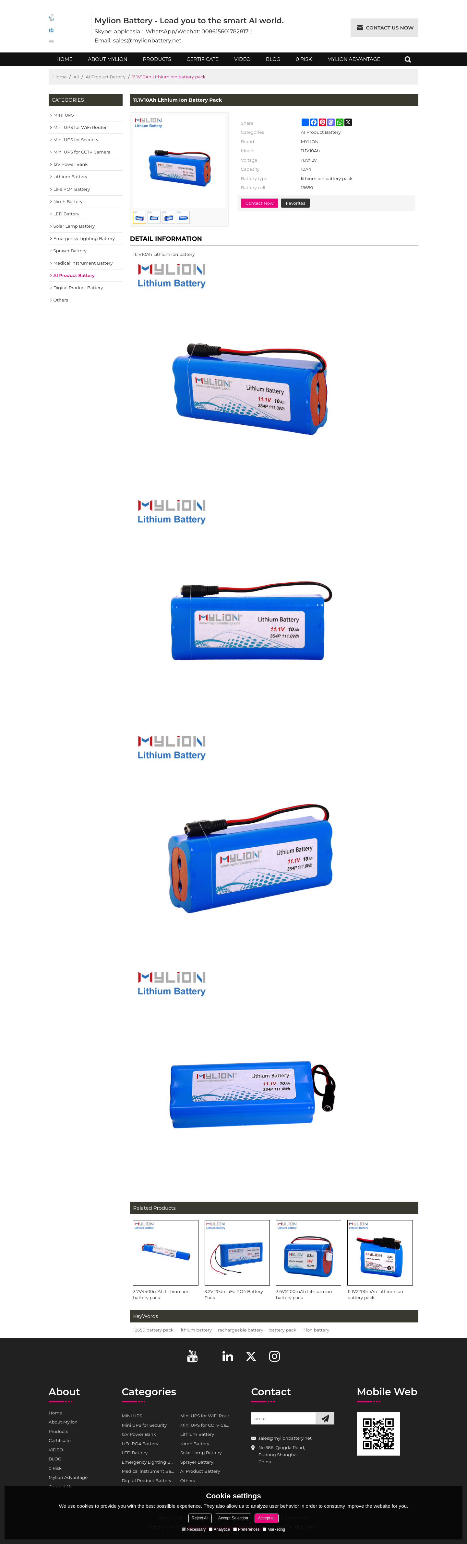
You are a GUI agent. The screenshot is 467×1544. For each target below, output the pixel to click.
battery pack (282, 1329)
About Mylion (107, 61)
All (76, 76)
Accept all (266, 1518)
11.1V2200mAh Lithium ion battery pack (375, 1294)
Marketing (274, 1529)
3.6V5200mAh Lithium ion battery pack (304, 1294)
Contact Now (259, 203)
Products (157, 61)
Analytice (219, 1529)
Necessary (194, 1529)
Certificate (203, 61)
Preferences (246, 1529)
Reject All (200, 1518)
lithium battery (196, 1329)
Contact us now (390, 28)
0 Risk (303, 61)
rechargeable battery (240, 1329)
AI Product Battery (106, 76)
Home (64, 61)
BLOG (273, 61)
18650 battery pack (153, 1329)
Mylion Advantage (353, 61)
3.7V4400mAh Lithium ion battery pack (161, 1294)
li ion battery (315, 1329)
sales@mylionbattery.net (285, 1438)
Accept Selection (233, 1518)
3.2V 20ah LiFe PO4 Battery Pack (234, 1294)
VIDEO (242, 61)
